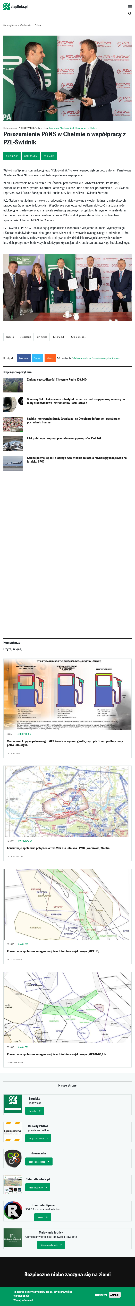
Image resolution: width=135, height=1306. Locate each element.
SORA (41, 1217)
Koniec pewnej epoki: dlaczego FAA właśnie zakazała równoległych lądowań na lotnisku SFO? (77, 459)
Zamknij (114, 1294)
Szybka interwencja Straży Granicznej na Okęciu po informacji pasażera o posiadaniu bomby (73, 420)
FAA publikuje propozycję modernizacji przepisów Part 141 (64, 438)
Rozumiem (101, 1294)
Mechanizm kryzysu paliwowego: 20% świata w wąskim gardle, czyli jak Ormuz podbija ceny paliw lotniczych (65, 743)
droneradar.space (37, 1161)
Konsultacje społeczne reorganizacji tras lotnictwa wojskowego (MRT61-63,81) (56, 1054)
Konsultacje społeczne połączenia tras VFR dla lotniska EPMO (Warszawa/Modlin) (59, 848)
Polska (38, 25)
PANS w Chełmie (78, 337)
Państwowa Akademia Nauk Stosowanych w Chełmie (73, 128)
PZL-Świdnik (58, 337)
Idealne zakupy (36, 1187)
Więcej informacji (23, 1300)
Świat (10, 734)
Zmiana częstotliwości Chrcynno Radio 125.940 (57, 379)
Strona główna (10, 25)
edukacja (49, 156)
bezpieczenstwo (36, 1138)
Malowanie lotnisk (49, 1245)
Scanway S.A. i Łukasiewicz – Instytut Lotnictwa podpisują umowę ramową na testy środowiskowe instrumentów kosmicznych (76, 401)
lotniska (32, 1111)
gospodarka (31, 156)
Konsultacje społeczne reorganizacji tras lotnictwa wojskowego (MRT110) (53, 951)
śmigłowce (12, 156)
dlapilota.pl (15, 6)
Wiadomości (25, 25)
